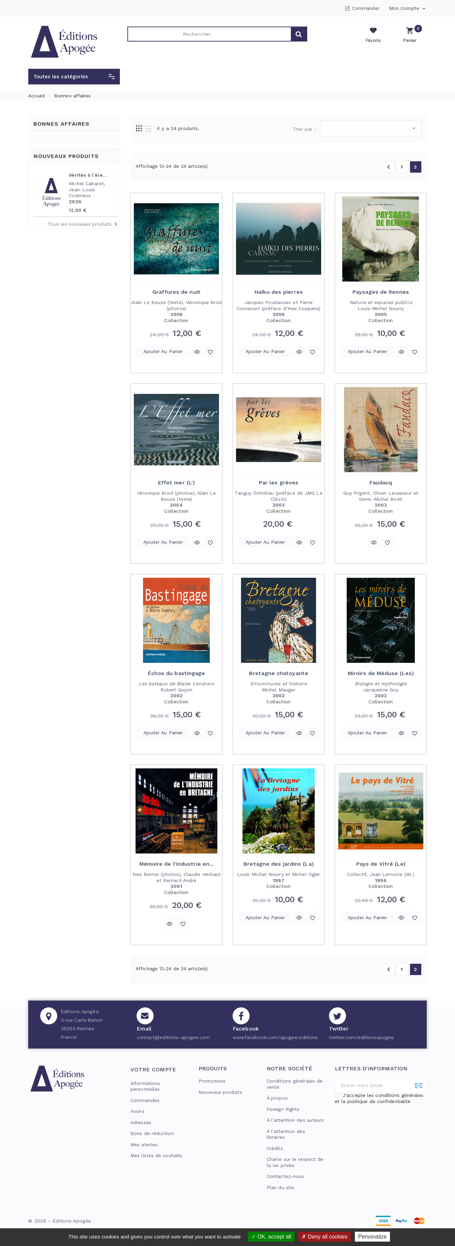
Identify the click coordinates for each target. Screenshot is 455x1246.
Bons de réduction (152, 1133)
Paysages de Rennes (380, 292)
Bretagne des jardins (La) (279, 864)
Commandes (144, 1100)
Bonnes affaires (61, 124)
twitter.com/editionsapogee (361, 1037)
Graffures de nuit (176, 292)
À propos (277, 1098)
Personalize (372, 1237)
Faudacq (381, 482)
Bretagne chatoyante (278, 673)
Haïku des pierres (278, 292)
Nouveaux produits (220, 1092)
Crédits (275, 1148)
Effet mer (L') (176, 482)
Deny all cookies (324, 1237)
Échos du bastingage (176, 673)
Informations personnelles (145, 1086)
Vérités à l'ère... (88, 175)
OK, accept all (271, 1237)
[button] (74, 76)
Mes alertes (143, 1144)
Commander (365, 8)
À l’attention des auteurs (295, 1120)
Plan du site (280, 1187)
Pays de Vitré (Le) (381, 864)
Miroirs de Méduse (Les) (381, 673)
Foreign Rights (283, 1109)
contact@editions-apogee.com (173, 1037)
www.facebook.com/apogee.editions (275, 1037)
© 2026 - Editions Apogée (59, 1221)
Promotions (212, 1081)
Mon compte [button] (408, 8)
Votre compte (153, 1069)
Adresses (140, 1122)
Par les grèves (278, 482)
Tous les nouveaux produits (84, 224)
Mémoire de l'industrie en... (176, 864)
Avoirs (137, 1111)
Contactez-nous (285, 1176)
